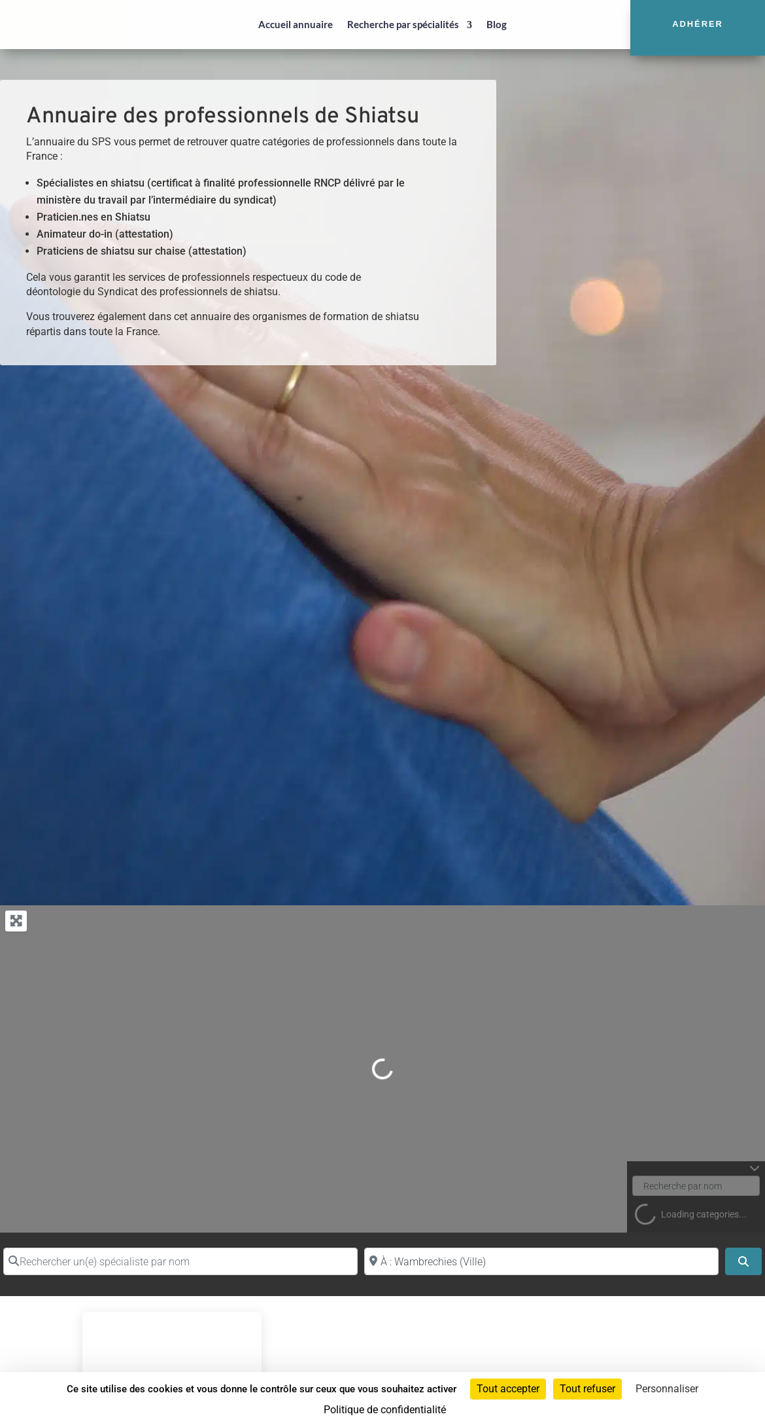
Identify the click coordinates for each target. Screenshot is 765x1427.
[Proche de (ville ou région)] (541, 1261)
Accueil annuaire (295, 24)
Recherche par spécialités (403, 24)
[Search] (743, 1261)
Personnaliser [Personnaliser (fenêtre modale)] (667, 1388)
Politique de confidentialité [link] (385, 1409)
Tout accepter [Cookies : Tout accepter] (508, 1388)
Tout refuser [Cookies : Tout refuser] (587, 1388)
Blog (496, 24)
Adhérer (697, 24)
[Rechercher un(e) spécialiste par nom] (180, 1261)
